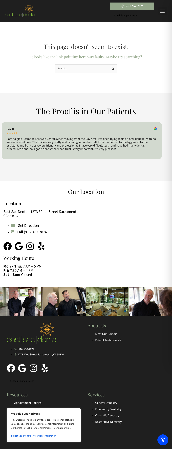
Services (96, 395)
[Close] (78, 410)
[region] (44, 425)
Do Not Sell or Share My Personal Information (33, 435)
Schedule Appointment (125, 15)
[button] (162, 11)
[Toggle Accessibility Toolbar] (163, 440)
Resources (17, 395)
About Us (97, 325)
